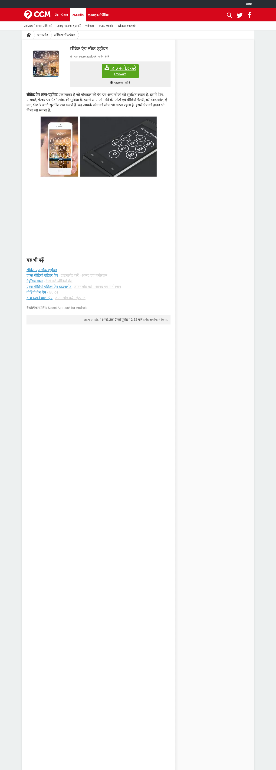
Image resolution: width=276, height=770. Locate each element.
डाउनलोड (77, 15)
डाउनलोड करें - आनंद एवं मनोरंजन (84, 275)
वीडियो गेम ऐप (36, 292)
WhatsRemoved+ (127, 25)
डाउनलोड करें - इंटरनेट (70, 298)
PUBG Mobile (106, 25)
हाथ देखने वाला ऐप (39, 298)
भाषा (249, 4)
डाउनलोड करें (120, 70)
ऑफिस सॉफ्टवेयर (64, 35)
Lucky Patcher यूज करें (69, 25)
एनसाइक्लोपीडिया (98, 15)
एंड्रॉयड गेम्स (34, 281)
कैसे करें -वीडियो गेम (59, 281)
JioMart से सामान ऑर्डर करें (38, 25)
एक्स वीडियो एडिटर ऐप (42, 275)
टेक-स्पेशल (61, 15)
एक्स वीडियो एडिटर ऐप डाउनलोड (49, 286)
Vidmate (89, 25)
